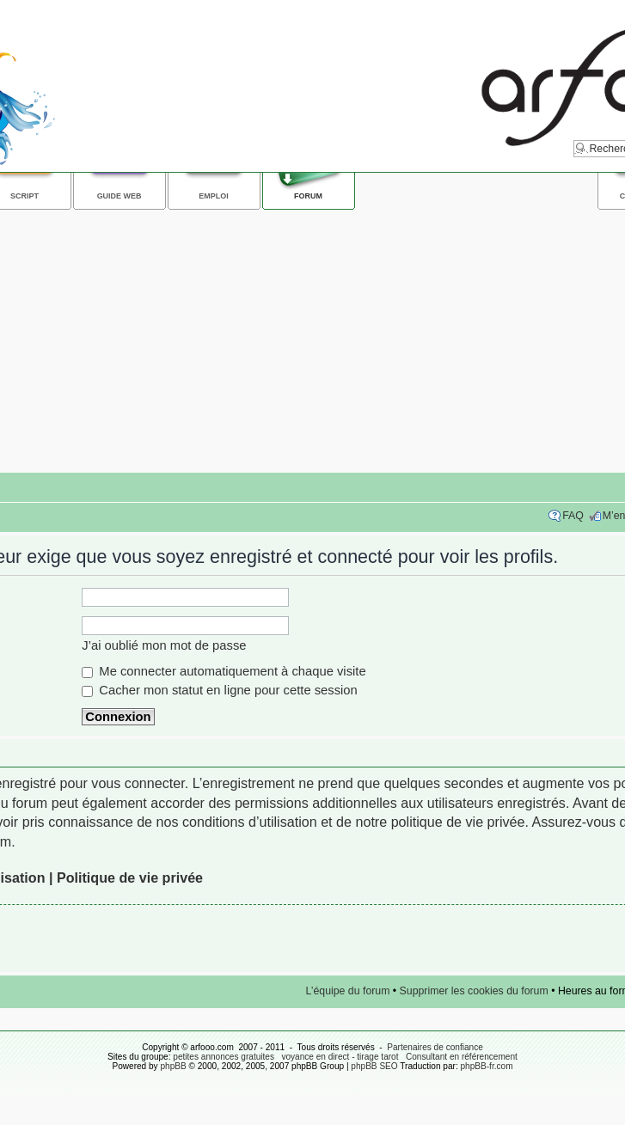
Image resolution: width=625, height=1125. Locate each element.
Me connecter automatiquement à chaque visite (223, 671)
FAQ (573, 516)
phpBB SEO (374, 1066)
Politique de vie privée (130, 877)
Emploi (213, 196)
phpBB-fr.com (487, 1066)
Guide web (119, 196)
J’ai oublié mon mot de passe (164, 645)
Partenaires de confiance (435, 1047)
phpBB (173, 1066)
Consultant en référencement (462, 1056)
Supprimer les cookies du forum (474, 991)
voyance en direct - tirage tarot (339, 1056)
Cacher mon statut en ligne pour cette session (220, 690)
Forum (308, 196)
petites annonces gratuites (223, 1056)
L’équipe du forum (348, 991)
